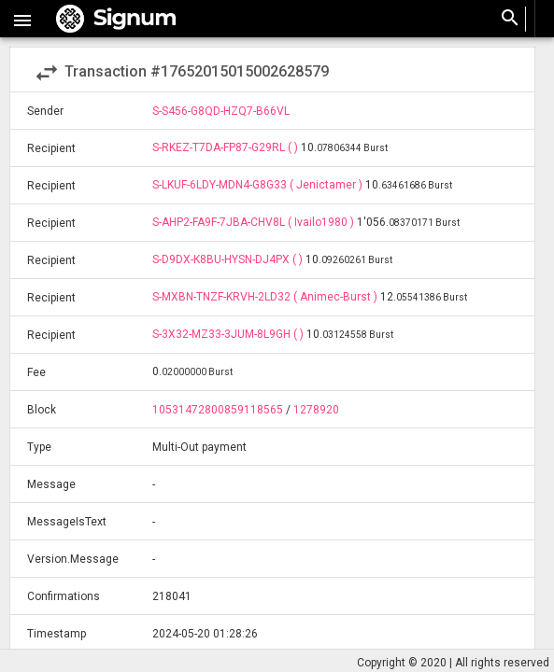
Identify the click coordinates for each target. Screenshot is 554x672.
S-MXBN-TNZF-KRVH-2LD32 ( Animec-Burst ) (266, 296)
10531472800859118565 (217, 409)
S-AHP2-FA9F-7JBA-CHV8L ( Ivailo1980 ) (254, 222)
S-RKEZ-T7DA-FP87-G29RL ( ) (226, 147)
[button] (22, 18)
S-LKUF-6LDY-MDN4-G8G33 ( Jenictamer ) (258, 184)
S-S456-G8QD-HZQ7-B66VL (221, 111)
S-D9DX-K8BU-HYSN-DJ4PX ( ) (228, 259)
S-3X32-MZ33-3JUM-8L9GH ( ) (229, 334)
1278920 (316, 409)
